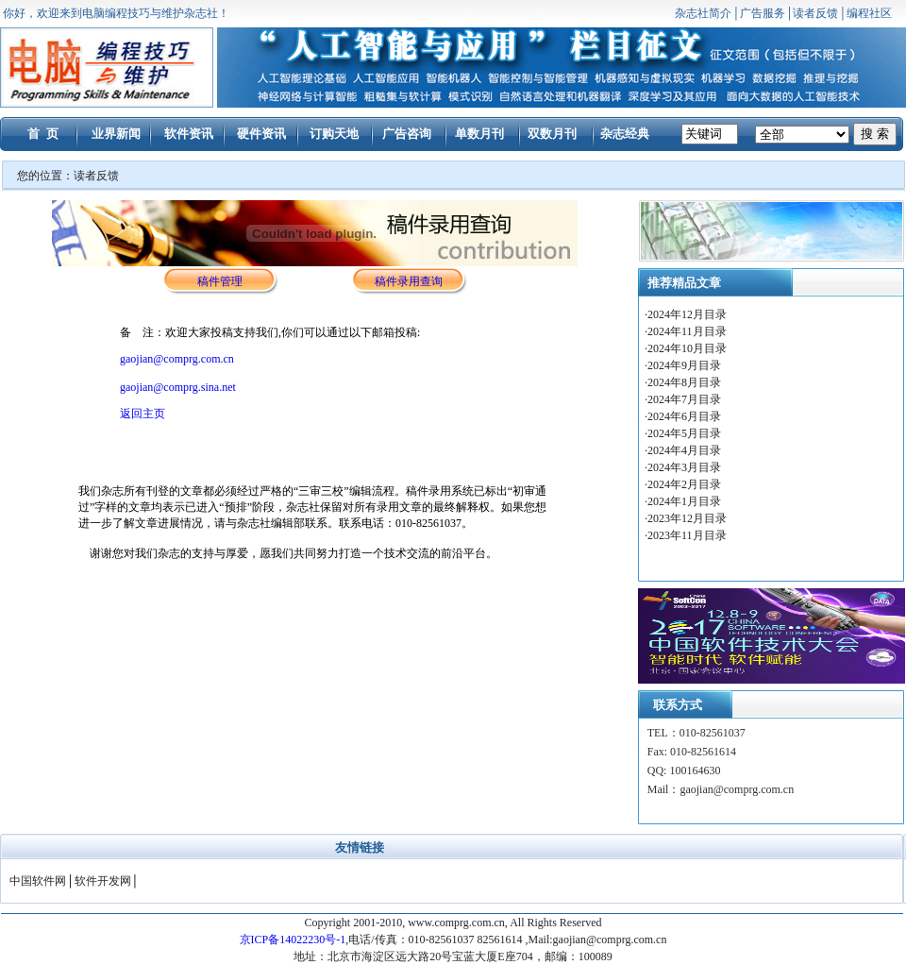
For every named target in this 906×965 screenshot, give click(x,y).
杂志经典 (624, 134)
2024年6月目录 (685, 416)
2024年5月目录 (685, 433)
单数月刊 (479, 134)
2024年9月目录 (685, 365)
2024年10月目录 (688, 348)
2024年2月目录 (685, 484)
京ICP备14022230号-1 (293, 939)
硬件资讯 (261, 134)
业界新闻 (116, 134)
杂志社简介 (703, 13)
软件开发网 (103, 881)
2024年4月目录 (685, 450)
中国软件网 (37, 881)
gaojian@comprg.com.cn (177, 358)
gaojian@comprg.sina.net (178, 387)
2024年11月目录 (688, 331)
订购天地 (334, 134)
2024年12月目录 (688, 314)
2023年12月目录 (687, 518)
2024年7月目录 (685, 399)
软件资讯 (188, 134)
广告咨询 (406, 134)
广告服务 (762, 13)
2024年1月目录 (684, 501)
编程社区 (869, 13)
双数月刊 (552, 134)
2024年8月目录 (685, 382)
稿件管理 (220, 281)
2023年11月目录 (687, 535)
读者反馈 (815, 13)
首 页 (43, 134)
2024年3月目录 (685, 467)
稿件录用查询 (409, 281)
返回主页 (142, 413)
